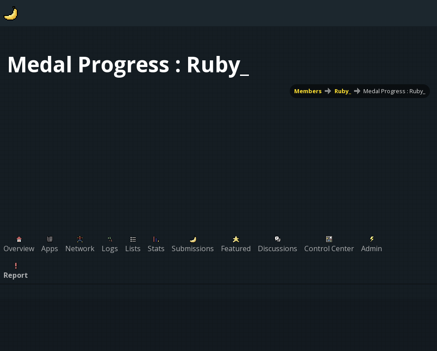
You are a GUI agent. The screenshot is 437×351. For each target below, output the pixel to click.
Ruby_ (343, 91)
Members (308, 91)
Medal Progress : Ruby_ (394, 91)
